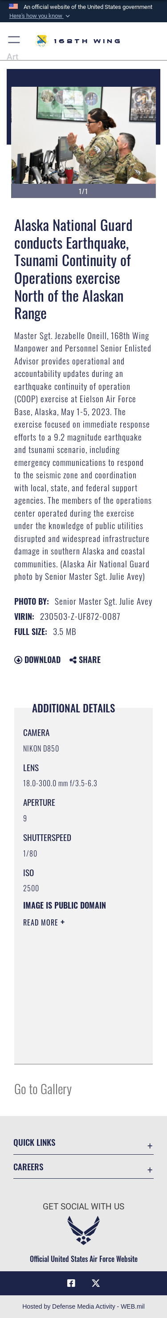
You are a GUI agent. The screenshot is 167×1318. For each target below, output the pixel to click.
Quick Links (34, 1142)
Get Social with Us (83, 1206)
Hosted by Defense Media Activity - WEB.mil (83, 1306)
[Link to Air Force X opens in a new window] (95, 1283)
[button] (40, 16)
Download (37, 659)
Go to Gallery (43, 1088)
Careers (28, 1166)
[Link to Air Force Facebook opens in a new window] (71, 1283)
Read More (42, 922)
